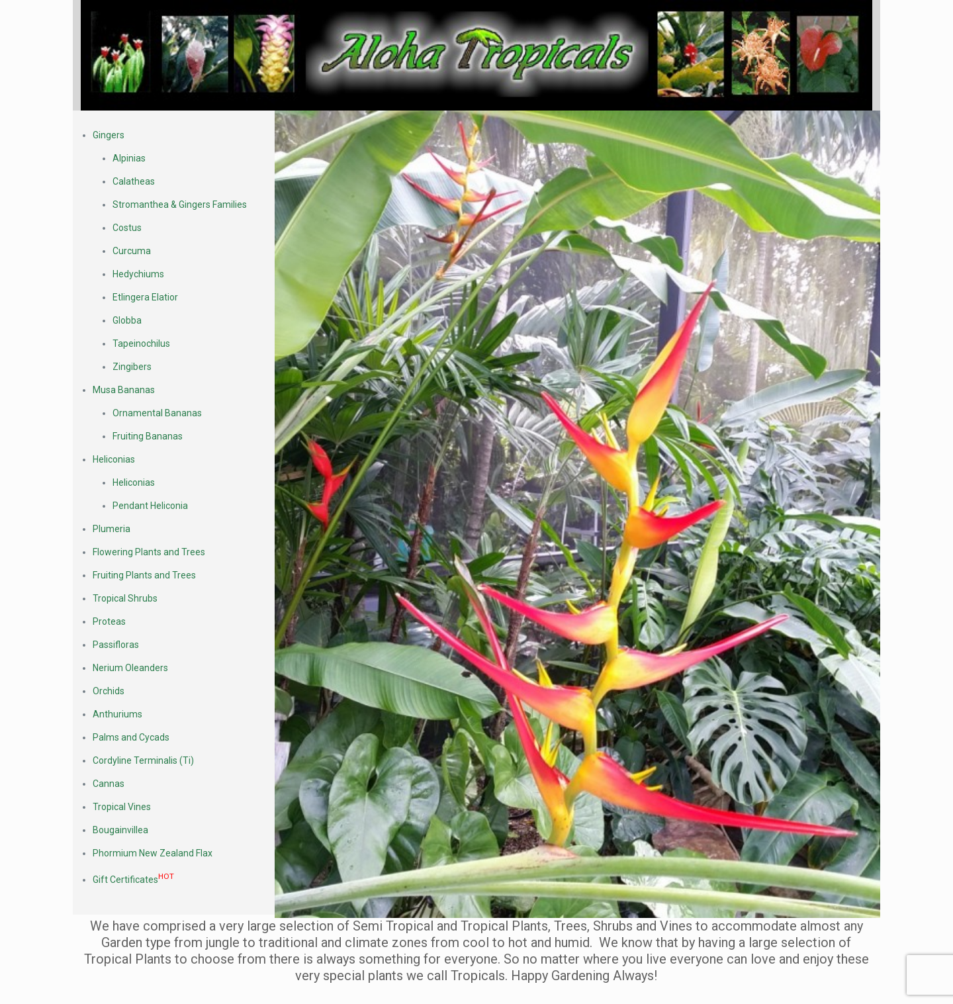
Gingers (108, 135)
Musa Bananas (124, 390)
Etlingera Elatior (145, 297)
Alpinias (129, 158)
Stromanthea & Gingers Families (180, 204)
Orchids (108, 691)
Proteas (109, 621)
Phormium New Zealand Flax (152, 853)
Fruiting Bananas (148, 436)
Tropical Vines (122, 806)
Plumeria (111, 529)
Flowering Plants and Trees (149, 552)
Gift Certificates (133, 879)
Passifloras (116, 644)
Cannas (108, 783)
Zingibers (132, 366)
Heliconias (114, 459)
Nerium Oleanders (130, 667)
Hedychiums (138, 274)
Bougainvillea (120, 830)
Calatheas (134, 181)
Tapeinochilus (141, 343)
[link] (476, 55)
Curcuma (132, 251)
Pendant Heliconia (150, 505)
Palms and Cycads (131, 737)
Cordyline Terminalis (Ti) (143, 760)
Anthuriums (117, 714)
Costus (127, 227)
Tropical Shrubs (125, 598)
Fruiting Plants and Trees (144, 575)
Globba (127, 320)
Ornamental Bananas (157, 413)
